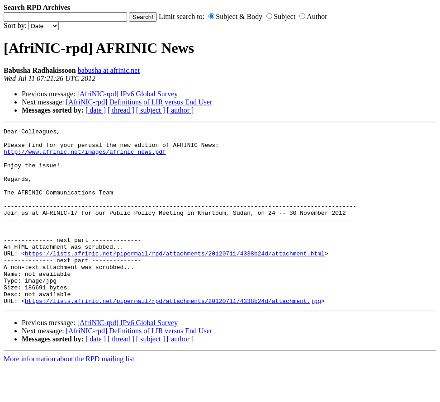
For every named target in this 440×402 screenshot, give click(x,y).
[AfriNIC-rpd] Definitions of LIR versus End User (139, 102)
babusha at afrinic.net (109, 70)
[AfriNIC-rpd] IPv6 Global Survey (127, 94)
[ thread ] (121, 110)
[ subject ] (150, 110)
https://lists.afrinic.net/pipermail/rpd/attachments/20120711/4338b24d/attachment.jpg (173, 336)
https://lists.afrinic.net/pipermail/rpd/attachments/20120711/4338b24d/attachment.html (175, 279)
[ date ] (95, 110)
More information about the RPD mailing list (69, 394)
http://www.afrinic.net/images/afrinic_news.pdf (85, 157)
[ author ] (180, 110)
